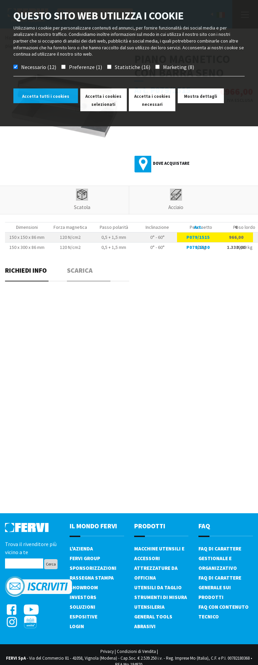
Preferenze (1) (85, 67)
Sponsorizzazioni (93, 568)
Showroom (84, 587)
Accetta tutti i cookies (45, 96)
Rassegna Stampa (92, 578)
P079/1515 (198, 237)
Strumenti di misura (160, 597)
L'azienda (81, 548)
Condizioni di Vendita (136, 651)
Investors (83, 597)
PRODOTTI (149, 526)
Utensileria (149, 607)
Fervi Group (85, 558)
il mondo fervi (93, 526)
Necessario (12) (38, 67)
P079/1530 (198, 247)
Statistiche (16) (132, 67)
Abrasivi (145, 626)
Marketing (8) (178, 67)
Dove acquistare (171, 163)
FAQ (204, 526)
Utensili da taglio (158, 587)
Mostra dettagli (200, 96)
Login (77, 626)
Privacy (107, 651)
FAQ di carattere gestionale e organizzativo (219, 558)
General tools (153, 616)
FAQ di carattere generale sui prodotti (219, 587)
